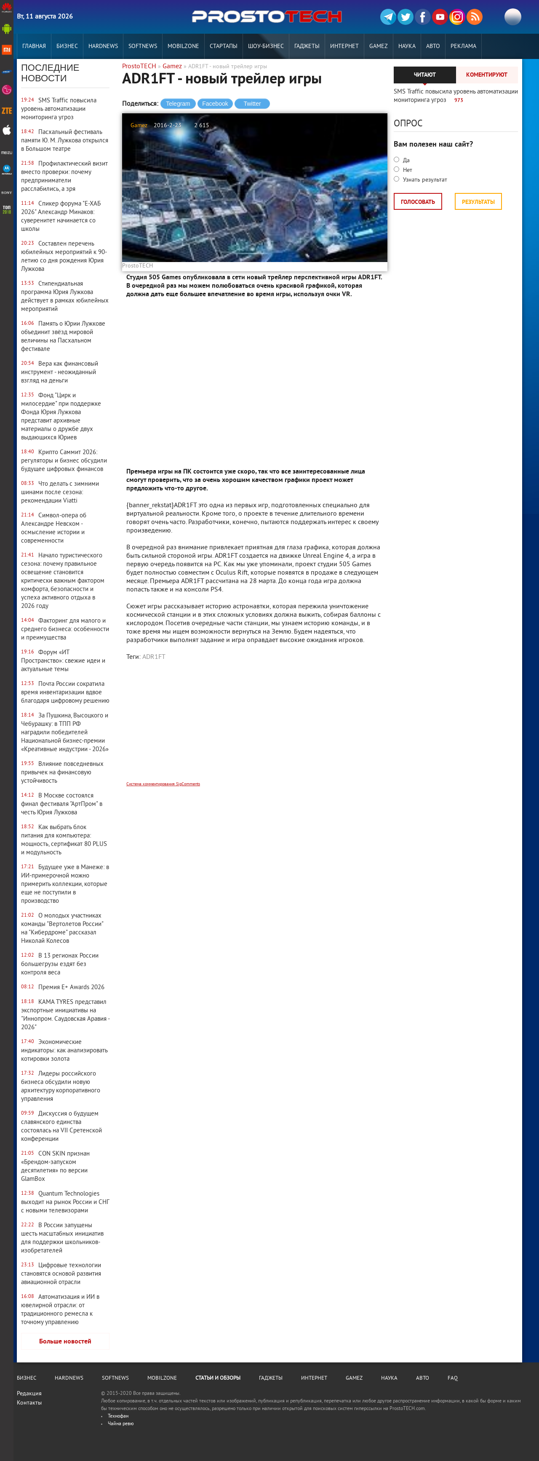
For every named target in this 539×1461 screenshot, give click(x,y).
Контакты (29, 1403)
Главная (34, 46)
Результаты (478, 202)
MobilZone (183, 46)
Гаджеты (307, 46)
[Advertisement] (254, 727)
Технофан (118, 1416)
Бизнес (67, 46)
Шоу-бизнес (266, 46)
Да (405, 160)
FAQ (453, 1378)
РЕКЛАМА (463, 46)
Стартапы (223, 46)
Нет (406, 170)
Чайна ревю (121, 1424)
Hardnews (103, 46)
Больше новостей (65, 1342)
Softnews (142, 46)
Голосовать (418, 202)
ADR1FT (153, 657)
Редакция (29, 1393)
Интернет (344, 46)
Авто (433, 46)
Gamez (378, 46)
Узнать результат (424, 180)
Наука (407, 46)
